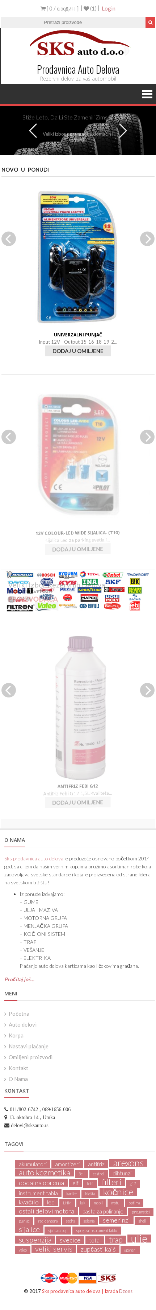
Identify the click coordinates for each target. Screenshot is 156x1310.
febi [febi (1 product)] (90, 1183)
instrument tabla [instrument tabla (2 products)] (38, 1193)
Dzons (125, 1291)
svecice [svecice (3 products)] (70, 1240)
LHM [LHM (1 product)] (67, 1202)
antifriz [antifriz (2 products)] (96, 1164)
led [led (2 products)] (51, 1202)
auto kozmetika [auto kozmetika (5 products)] (44, 1172)
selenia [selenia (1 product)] (88, 1221)
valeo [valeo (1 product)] (23, 1250)
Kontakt (18, 1068)
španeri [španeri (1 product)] (130, 1250)
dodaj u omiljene (78, 351)
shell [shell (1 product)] (142, 1221)
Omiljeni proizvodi (30, 1057)
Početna (19, 1013)
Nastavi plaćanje (29, 1046)
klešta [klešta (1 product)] (90, 1193)
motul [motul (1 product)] (116, 1202)
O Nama (18, 1079)
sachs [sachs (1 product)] (70, 1221)
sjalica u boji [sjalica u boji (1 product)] (58, 1230)
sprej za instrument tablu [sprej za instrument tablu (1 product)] (96, 1230)
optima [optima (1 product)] (134, 1202)
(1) (90, 8)
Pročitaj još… (19, 979)
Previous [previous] (33, 130)
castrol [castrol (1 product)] (98, 1173)
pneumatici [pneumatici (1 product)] (141, 1211)
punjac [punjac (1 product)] (24, 1221)
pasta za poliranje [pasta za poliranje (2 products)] (103, 1211)
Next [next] (123, 130)
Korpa (16, 1035)
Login (108, 8)
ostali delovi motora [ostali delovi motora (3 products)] (46, 1211)
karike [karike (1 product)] (71, 1193)
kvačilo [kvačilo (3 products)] (29, 1202)
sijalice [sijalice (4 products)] (29, 1229)
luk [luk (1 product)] (82, 1202)
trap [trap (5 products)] (116, 1240)
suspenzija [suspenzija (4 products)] (35, 1240)
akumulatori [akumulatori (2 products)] (33, 1164)
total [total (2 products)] (95, 1240)
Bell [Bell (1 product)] (82, 1173)
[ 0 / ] (60, 8)
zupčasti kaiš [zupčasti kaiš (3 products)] (98, 1249)
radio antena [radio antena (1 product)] (48, 1221)
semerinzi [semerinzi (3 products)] (116, 1220)
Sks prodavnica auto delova (33, 858)
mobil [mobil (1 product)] (98, 1202)
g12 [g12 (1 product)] (133, 1183)
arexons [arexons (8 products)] (128, 1163)
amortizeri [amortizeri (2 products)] (67, 1164)
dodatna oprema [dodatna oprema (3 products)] (41, 1183)
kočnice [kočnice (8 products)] (118, 1192)
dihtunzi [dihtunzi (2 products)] (122, 1173)
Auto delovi (23, 1024)
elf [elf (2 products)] (75, 1183)
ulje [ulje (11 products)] (139, 1239)
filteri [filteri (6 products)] (111, 1182)
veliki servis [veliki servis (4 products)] (53, 1249)
